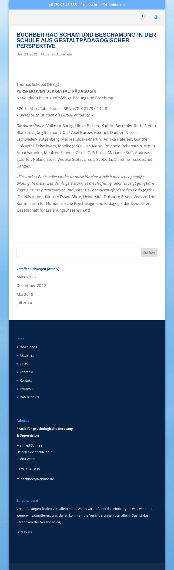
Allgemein (64, 54)
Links (24, 363)
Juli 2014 (24, 303)
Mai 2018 (25, 294)
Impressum (28, 388)
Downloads (28, 347)
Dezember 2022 (31, 285)
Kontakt (26, 380)
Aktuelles (48, 54)
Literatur (26, 372)
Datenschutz (29, 397)
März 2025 (26, 277)
